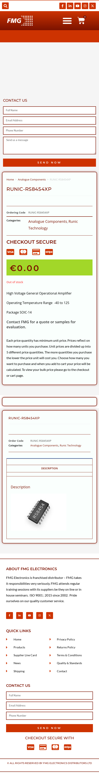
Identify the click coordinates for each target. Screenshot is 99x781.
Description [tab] (49, 468)
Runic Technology (70, 445)
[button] (5, 5)
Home (10, 179)
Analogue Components (32, 179)
